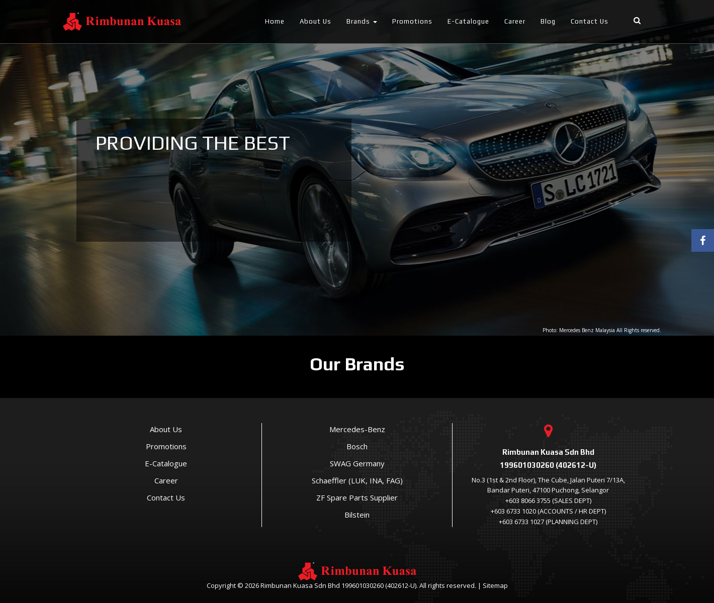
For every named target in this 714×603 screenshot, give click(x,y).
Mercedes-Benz (357, 429)
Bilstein (357, 515)
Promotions (412, 21)
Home (275, 21)
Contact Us (589, 21)
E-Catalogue (468, 21)
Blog (548, 21)
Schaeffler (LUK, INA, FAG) (357, 480)
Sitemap (495, 585)
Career (514, 21)
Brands (361, 21)
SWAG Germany (357, 463)
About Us (315, 21)
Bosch (357, 446)
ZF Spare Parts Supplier (357, 497)
